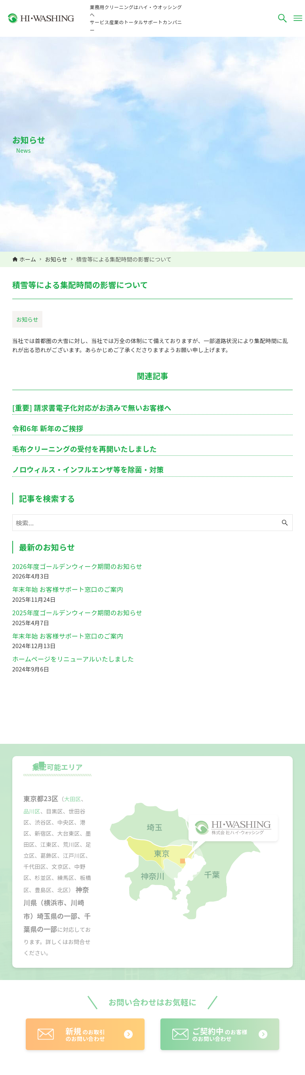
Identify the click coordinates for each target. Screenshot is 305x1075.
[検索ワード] (152, 522)
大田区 (72, 799)
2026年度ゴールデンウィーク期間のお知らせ (77, 566)
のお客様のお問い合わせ (219, 1034)
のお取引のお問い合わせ (85, 1034)
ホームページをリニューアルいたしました (73, 659)
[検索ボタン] (282, 18)
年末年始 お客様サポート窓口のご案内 (67, 589)
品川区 (31, 811)
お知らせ (27, 319)
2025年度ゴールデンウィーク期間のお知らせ (77, 612)
